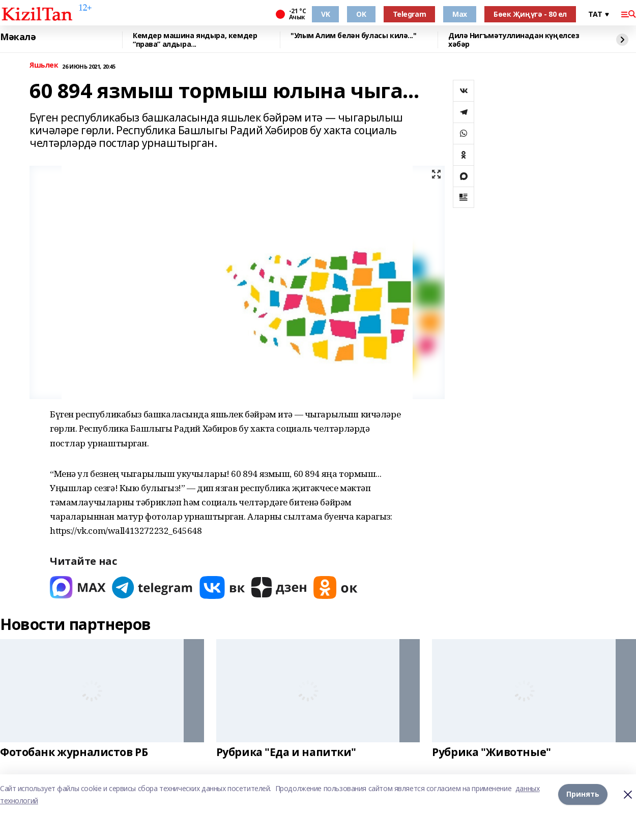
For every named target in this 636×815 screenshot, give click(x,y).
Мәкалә (18, 37)
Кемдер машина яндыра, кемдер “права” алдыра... (195, 40)
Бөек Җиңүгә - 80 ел (530, 14)
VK (325, 14)
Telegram (409, 14)
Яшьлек (44, 65)
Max (459, 14)
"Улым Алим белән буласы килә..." (354, 36)
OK (361, 14)
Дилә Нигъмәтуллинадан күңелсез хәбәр (513, 40)
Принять (582, 794)
